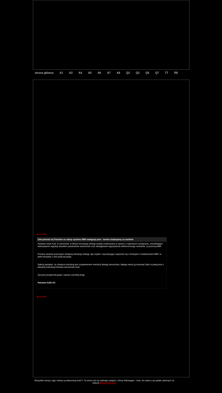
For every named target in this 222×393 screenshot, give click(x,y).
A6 (99, 72)
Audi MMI (42, 234)
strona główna (44, 72)
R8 (176, 72)
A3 (70, 72)
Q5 (147, 72)
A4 (80, 72)
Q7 (157, 72)
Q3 (137, 72)
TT (166, 72)
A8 (118, 72)
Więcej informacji (108, 383)
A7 (108, 72)
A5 (90, 72)
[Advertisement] (87, 94)
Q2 (128, 72)
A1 (61, 72)
